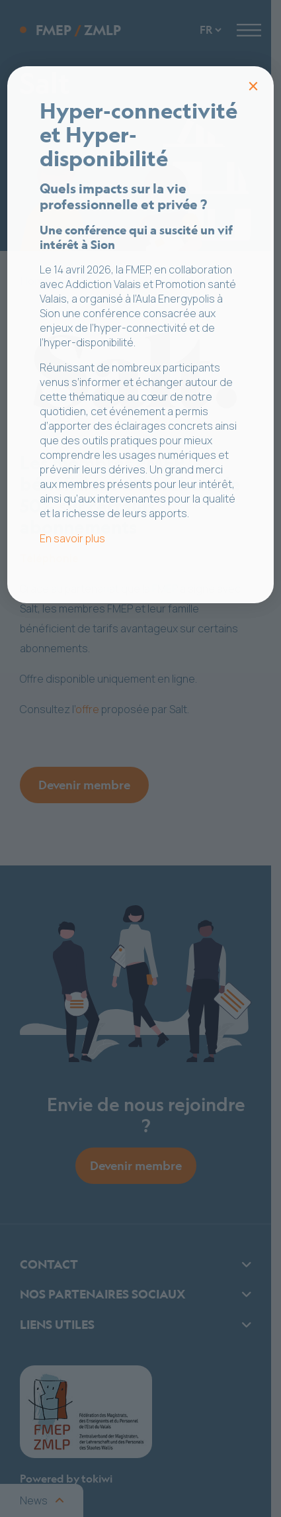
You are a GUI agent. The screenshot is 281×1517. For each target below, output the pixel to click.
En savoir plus (72, 538)
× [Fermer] (253, 86)
